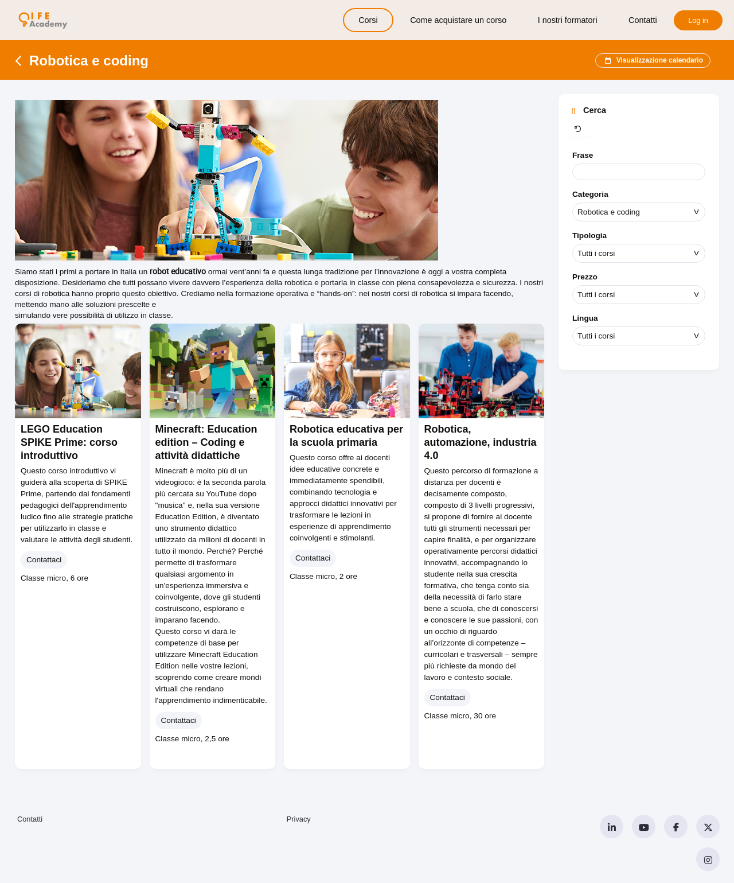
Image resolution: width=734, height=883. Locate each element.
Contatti (642, 20)
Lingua (585, 318)
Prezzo (585, 277)
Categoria (590, 194)
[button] (580, 130)
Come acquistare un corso (458, 20)
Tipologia (589, 235)
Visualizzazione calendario (653, 60)
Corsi (368, 20)
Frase (582, 155)
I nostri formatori (568, 20)
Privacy (299, 819)
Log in (698, 20)
